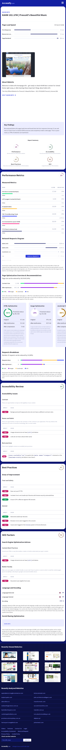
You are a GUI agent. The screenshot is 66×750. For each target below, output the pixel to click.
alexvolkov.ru (5, 701)
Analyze (27, 740)
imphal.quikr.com (6, 697)
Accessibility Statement (8, 731)
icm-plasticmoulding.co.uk (42, 714)
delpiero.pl (37, 718)
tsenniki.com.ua (39, 710)
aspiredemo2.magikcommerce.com (12, 693)
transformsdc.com (39, 701)
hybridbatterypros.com (8, 710)
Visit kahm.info (9, 95)
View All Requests (33, 256)
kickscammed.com (39, 693)
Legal (25, 728)
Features (10, 728)
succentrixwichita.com (41, 706)
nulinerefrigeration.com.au (9, 706)
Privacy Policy (5, 734)
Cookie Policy (16, 734)
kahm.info (6, 12)
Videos (3, 728)
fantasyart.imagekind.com (9, 722)
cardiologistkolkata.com (9, 714)
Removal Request (23, 731)
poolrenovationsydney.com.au (10, 718)
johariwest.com (38, 722)
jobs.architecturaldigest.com (43, 697)
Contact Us (18, 728)
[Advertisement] (33, 46)
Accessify (8, 3)
